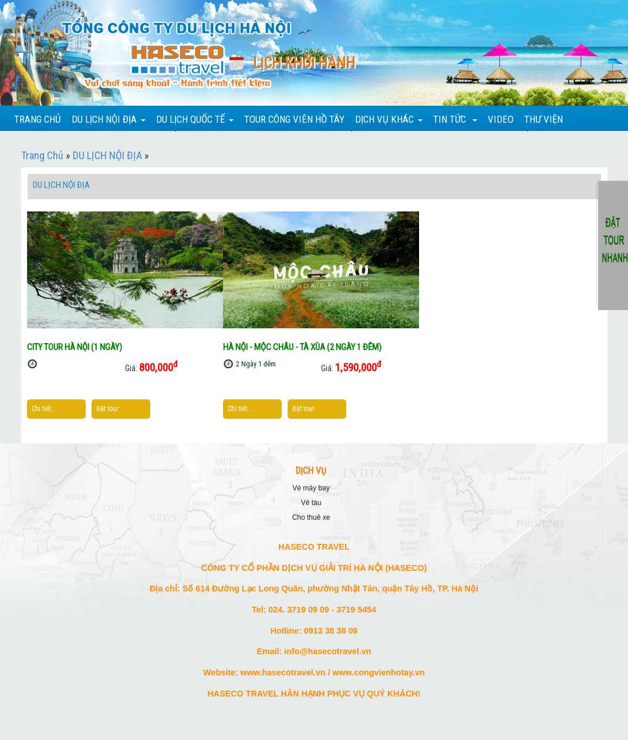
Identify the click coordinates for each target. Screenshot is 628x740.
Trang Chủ (42, 155)
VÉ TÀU (311, 503)
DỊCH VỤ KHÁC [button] (389, 119)
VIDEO (501, 119)
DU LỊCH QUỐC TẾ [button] (195, 119)
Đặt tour (107, 409)
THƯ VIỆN (543, 119)
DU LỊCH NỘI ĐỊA (107, 155)
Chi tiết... (44, 409)
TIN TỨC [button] (455, 119)
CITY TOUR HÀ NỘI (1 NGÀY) (74, 347)
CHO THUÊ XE (311, 517)
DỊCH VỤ (311, 471)
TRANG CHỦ (37, 119)
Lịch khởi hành (304, 63)
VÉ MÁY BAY (310, 488)
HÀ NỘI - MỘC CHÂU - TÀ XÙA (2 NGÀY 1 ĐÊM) (302, 347)
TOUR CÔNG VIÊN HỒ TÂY (294, 119)
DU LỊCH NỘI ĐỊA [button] (109, 119)
